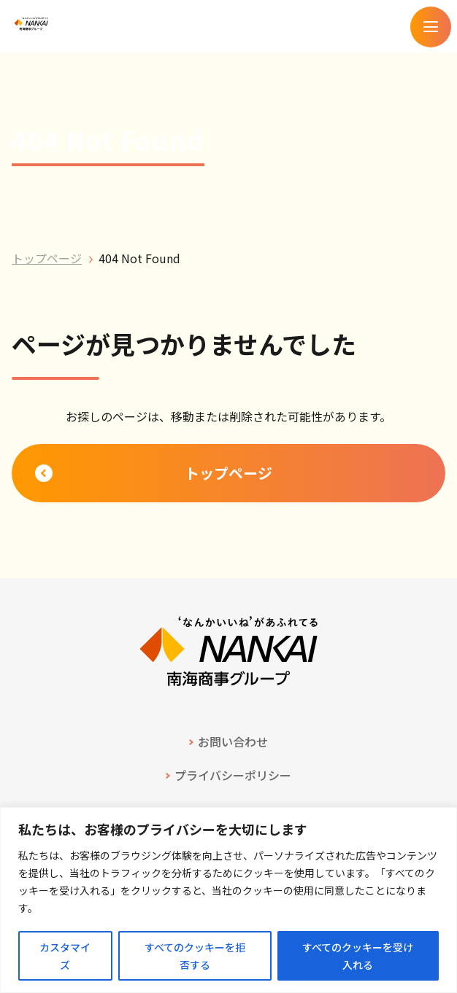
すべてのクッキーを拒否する (195, 956)
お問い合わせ (233, 741)
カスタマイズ (65, 956)
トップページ (47, 258)
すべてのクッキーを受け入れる (357, 956)
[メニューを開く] (430, 27)
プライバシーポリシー (232, 775)
